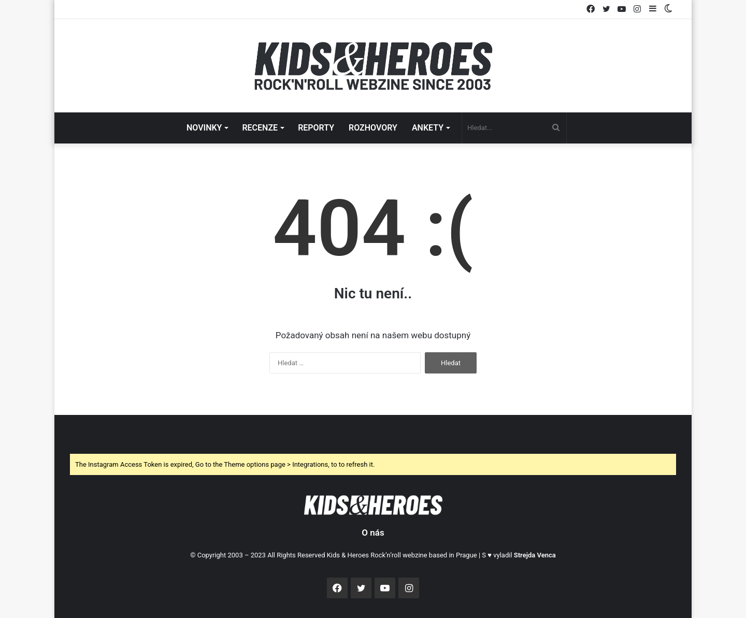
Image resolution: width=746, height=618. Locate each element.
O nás (373, 532)
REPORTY (316, 128)
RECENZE (260, 128)
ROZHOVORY (373, 128)
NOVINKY (204, 128)
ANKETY (427, 128)
